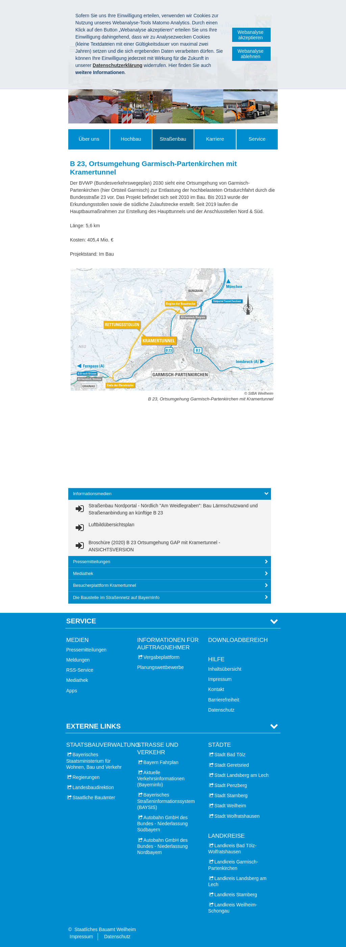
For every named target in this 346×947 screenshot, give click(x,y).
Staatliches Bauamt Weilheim (105, 929)
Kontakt (216, 689)
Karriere (215, 139)
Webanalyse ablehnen (251, 53)
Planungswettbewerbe (160, 667)
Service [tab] (81, 621)
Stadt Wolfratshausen (237, 816)
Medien (77, 640)
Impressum (219, 679)
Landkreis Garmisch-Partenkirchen (233, 865)
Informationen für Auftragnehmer (168, 644)
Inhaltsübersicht (224, 669)
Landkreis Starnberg (236, 894)
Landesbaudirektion (93, 787)
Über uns (89, 139)
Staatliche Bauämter (94, 797)
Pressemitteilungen (86, 649)
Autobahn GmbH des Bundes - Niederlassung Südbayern (162, 823)
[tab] (170, 494)
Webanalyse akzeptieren (251, 34)
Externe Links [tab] (93, 726)
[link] (169, 509)
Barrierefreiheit (223, 699)
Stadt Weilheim (230, 805)
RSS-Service (79, 670)
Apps (71, 690)
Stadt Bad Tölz (230, 754)
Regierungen (86, 777)
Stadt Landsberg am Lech (242, 775)
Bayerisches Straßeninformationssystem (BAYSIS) (166, 801)
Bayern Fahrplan (161, 762)
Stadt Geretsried (232, 765)
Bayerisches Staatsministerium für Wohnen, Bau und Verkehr (94, 760)
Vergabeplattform (162, 657)
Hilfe (216, 659)
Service (257, 139)
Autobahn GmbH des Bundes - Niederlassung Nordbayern (162, 846)
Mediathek (77, 680)
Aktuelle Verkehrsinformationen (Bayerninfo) (160, 778)
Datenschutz (221, 710)
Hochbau (131, 139)
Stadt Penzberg (231, 785)
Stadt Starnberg (231, 795)
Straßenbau (173, 139)
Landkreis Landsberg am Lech (237, 881)
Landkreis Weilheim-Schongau (232, 908)
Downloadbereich (238, 640)
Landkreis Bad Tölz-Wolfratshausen (232, 848)
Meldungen (78, 660)
